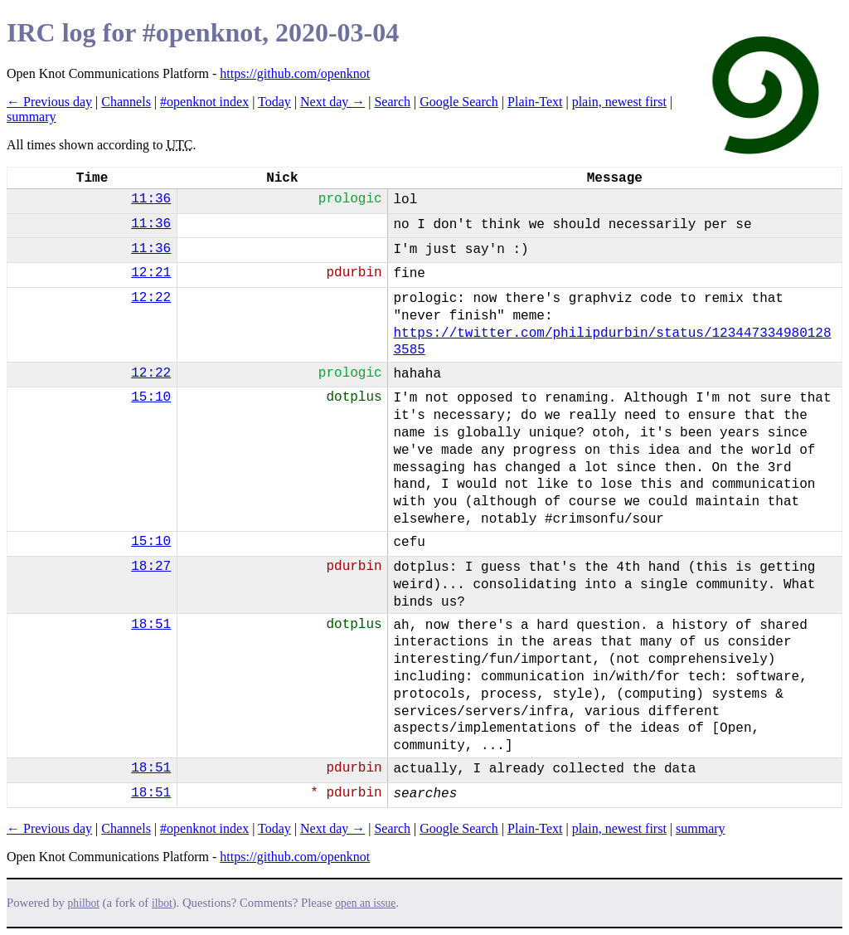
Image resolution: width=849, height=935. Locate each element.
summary (31, 117)
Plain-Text (534, 102)
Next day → (332, 102)
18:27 (151, 566)
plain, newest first (619, 102)
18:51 (151, 624)
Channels (126, 102)
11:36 (151, 199)
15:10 (151, 397)
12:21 (151, 272)
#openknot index (204, 102)
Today (274, 102)
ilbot (162, 903)
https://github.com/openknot (295, 73)
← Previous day (49, 102)
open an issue (365, 903)
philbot (83, 903)
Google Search (459, 102)
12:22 (151, 297)
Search (392, 102)
